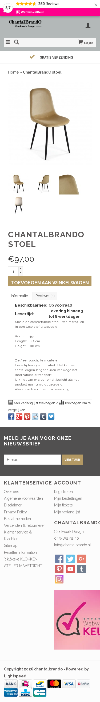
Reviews (44, 296)
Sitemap (10, 545)
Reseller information (20, 552)
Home (13, 72)
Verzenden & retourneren (25, 525)
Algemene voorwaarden (23, 498)
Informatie (19, 296)
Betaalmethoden (17, 519)
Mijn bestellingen (68, 498)
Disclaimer (13, 505)
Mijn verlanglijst (67, 512)
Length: (21, 341)
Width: (20, 336)
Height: (21, 346)
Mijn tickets (63, 505)
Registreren (63, 492)
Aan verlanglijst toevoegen (32, 402)
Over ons (11, 492)
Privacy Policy (15, 512)
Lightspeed (15, 676)
